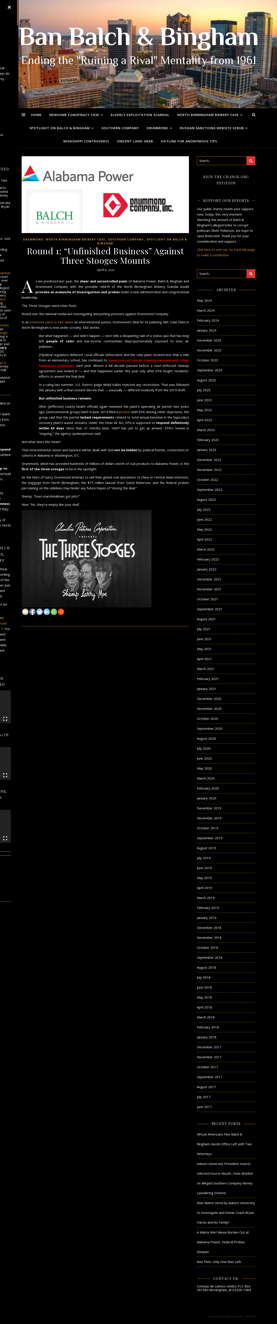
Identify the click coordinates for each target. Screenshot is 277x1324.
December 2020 (209, 698)
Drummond (157, 128)
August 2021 (206, 619)
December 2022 (209, 459)
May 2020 (204, 768)
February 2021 (208, 678)
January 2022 (206, 569)
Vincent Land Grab (135, 141)
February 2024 (208, 320)
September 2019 (209, 838)
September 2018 (209, 957)
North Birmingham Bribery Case (208, 115)
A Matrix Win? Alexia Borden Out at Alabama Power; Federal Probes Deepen (223, 1242)
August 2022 (206, 499)
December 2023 (209, 340)
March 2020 (206, 778)
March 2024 (206, 310)
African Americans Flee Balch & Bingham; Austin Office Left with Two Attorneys (224, 1144)
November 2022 (209, 469)
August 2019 (206, 848)
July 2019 (204, 858)
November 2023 (209, 350)
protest (124, 412)
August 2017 (206, 1087)
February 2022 (208, 559)
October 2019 (207, 828)
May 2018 (204, 997)
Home (36, 115)
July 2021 (204, 629)
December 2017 (209, 1047)
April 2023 (204, 420)
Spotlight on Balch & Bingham (59, 128)
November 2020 (209, 708)
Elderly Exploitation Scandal (140, 115)
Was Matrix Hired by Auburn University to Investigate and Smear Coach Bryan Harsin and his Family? (226, 1212)
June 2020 (204, 758)
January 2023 (206, 450)
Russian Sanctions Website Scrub (212, 128)
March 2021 (206, 669)
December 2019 (209, 808)
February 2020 (208, 788)
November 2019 (209, 818)
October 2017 (207, 1067)
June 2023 (204, 400)
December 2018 (209, 927)
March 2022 (206, 549)
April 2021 (204, 659)
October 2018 (207, 947)
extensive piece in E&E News (51, 322)
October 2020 (207, 718)
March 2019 (206, 898)
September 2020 (209, 728)
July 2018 (204, 977)
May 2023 (204, 410)
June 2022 (204, 519)
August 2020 (206, 738)
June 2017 (204, 1107)
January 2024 (206, 330)
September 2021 (209, 609)
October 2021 (207, 599)
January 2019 (206, 917)
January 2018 (206, 1037)
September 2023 (209, 370)
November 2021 (209, 589)
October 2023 (207, 360)
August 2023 (206, 380)
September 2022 (209, 489)
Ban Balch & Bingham (139, 39)
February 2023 (208, 440)
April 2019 (204, 888)
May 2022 (204, 529)
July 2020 (204, 748)
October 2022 (207, 479)
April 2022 (204, 539)
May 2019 (204, 878)
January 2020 (206, 798)
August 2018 (206, 967)
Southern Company (120, 128)
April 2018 (204, 1007)
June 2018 (204, 987)
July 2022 (204, 509)
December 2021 (209, 579)
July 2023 (204, 390)
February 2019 (208, 907)
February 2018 (208, 1027)
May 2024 (204, 300)
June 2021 (204, 639)
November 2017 (209, 1057)
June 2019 (204, 868)
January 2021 (206, 688)
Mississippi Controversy (86, 141)
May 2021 (204, 649)
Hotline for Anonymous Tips (189, 141)
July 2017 (204, 1097)
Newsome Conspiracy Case (74, 115)
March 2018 (206, 1017)
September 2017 (209, 1077)
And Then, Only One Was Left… (220, 1262)
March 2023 (206, 430)
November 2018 (209, 937)
